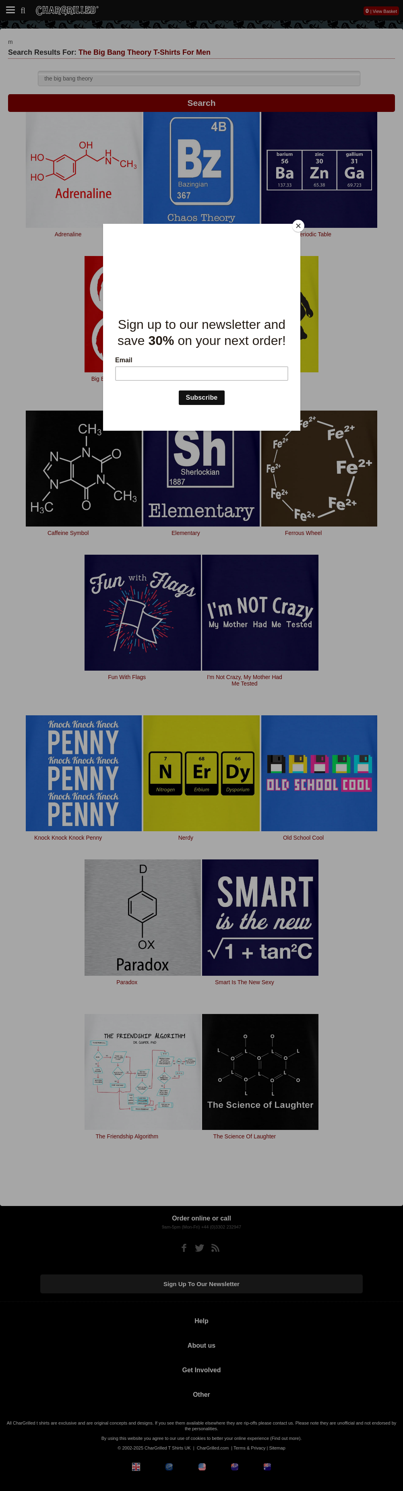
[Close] (298, 226)
